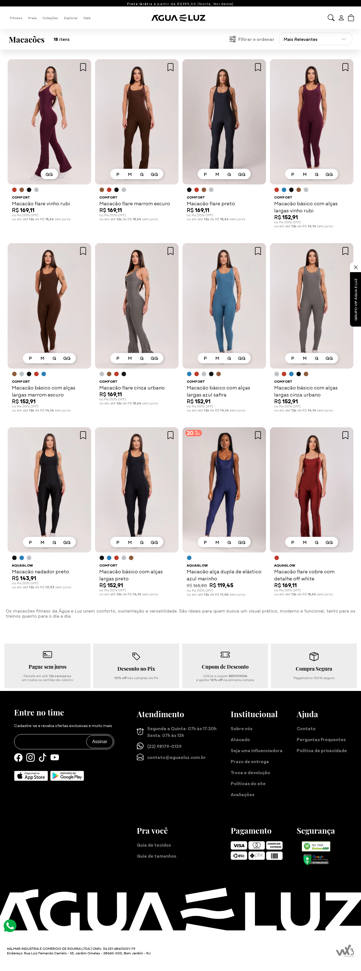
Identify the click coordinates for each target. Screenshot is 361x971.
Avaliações (242, 794)
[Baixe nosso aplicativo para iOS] (31, 776)
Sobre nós (241, 728)
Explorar (71, 17)
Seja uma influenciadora (257, 750)
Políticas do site (248, 783)
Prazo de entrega (250, 761)
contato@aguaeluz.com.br (171, 757)
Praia (32, 17)
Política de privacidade (322, 750)
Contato (306, 728)
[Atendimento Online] (10, 925)
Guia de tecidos (154, 845)
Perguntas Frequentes (321, 739)
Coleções (50, 17)
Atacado (240, 739)
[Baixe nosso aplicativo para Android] (67, 776)
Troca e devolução (250, 772)
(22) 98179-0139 (159, 746)
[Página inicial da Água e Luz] (180, 17)
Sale (87, 17)
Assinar (99, 741)
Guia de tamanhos (156, 856)
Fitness (16, 17)
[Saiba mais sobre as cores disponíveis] (14, 189)
